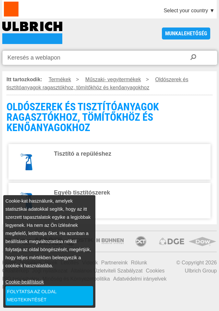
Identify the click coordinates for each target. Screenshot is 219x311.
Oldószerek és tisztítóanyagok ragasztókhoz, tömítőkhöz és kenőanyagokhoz (97, 83)
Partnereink (114, 262)
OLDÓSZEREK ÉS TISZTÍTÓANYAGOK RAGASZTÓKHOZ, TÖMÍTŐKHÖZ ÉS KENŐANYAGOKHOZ (32, 33)
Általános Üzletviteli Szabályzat (106, 270)
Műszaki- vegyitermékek (113, 79)
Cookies (155, 270)
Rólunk (139, 262)
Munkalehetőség (186, 33)
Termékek (60, 79)
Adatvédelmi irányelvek (140, 279)
